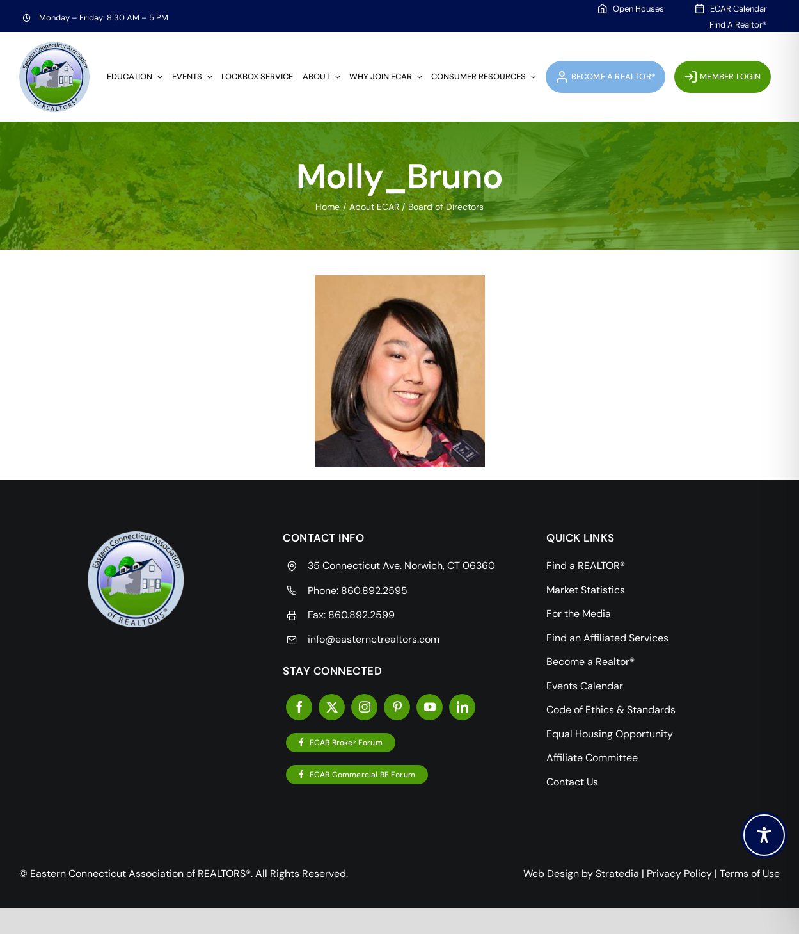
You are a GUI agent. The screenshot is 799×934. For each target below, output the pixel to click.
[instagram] (364, 707)
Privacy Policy (679, 873)
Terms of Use (750, 873)
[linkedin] (462, 707)
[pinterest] (397, 707)
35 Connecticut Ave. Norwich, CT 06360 (401, 565)
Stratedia (617, 873)
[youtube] (429, 707)
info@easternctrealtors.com (373, 639)
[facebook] (299, 707)
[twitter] (332, 707)
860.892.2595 (374, 590)
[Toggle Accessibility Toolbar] (764, 835)
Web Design (551, 873)
